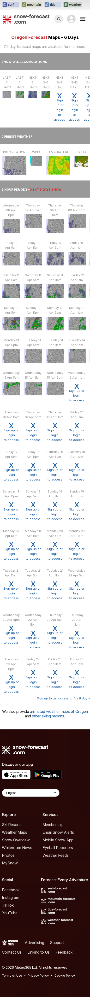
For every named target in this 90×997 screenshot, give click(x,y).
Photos (8, 855)
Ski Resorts (12, 824)
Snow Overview (16, 840)
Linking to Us (38, 952)
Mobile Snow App (57, 840)
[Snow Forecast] (26, 19)
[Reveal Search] (58, 19)
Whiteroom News (17, 847)
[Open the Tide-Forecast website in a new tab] (52, 5)
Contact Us (12, 952)
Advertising (34, 942)
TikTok (8, 905)
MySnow (10, 863)
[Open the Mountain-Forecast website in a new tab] (31, 5)
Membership (53, 824)
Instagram (10, 897)
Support (57, 942)
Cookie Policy (64, 975)
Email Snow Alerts (58, 832)
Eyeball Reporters (57, 847)
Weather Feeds (55, 855)
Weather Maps (14, 832)
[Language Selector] (31, 793)
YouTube (10, 912)
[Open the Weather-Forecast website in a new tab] (72, 5)
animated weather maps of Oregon (59, 711)
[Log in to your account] (71, 19)
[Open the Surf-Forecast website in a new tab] (10, 5)
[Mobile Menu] (82, 19)
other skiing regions (48, 716)
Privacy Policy (38, 975)
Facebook (11, 889)
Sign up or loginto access (59, 107)
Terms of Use (12, 975)
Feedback (63, 952)
